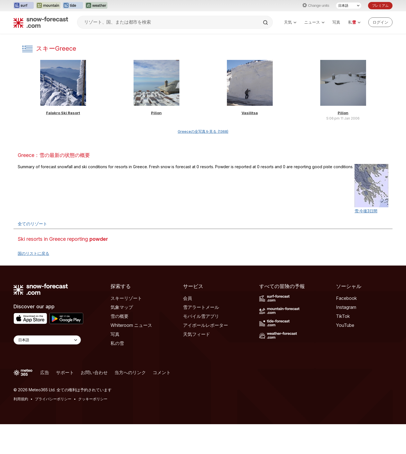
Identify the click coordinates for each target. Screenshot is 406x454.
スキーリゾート (126, 298)
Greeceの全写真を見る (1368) (203, 131)
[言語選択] (348, 6)
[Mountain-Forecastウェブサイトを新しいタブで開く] (48, 5)
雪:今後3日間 (366, 210)
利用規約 (20, 399)
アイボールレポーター (205, 325)
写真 (336, 22)
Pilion (156, 113)
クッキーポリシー (92, 399)
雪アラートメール (201, 307)
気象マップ (121, 307)
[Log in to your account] (380, 22)
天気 (290, 22)
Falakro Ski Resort (63, 113)
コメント (162, 372)
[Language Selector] (47, 340)
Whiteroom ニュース (131, 325)
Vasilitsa (250, 113)
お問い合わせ (94, 372)
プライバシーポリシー (53, 399)
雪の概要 (119, 316)
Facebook (346, 298)
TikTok (343, 316)
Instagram (346, 307)
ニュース (314, 22)
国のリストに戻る (33, 253)
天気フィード (196, 334)
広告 (44, 372)
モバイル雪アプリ (201, 316)
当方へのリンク (130, 372)
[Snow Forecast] (40, 22)
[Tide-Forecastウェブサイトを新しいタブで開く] (73, 5)
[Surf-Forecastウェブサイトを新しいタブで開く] (23, 5)
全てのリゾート (32, 223)
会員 (187, 298)
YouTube (345, 325)
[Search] (266, 22)
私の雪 (117, 343)
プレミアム (380, 5)
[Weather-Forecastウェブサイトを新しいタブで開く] (96, 5)
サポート (65, 372)
